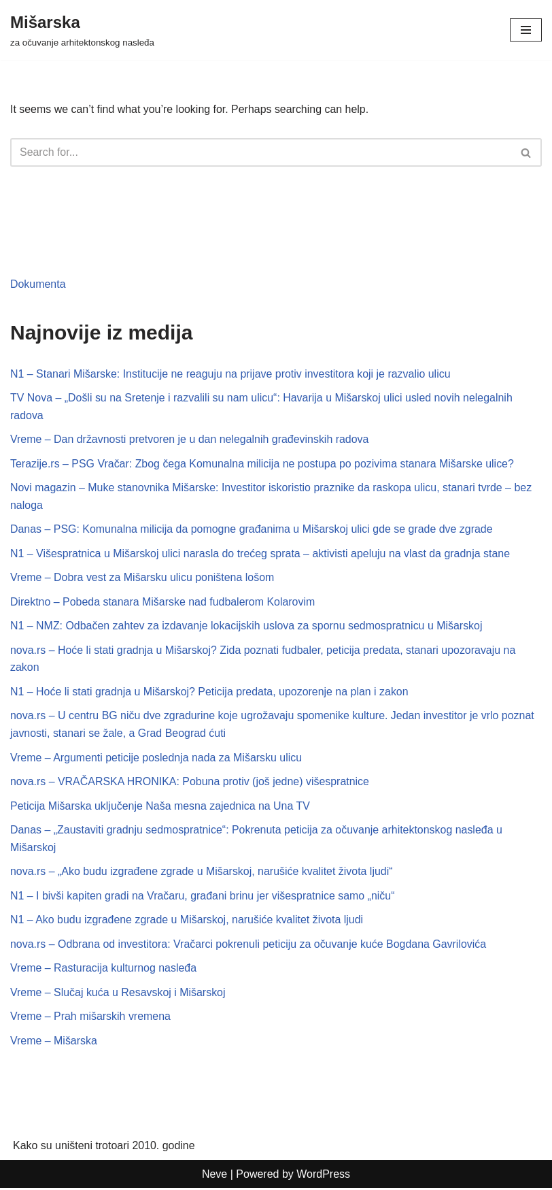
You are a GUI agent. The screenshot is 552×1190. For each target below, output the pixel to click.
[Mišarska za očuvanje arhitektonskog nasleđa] (82, 30)
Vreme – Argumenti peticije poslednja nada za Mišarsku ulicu (156, 758)
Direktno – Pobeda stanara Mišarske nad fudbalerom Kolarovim (163, 602)
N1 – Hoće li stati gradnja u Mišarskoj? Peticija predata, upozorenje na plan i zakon (210, 692)
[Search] (260, 152)
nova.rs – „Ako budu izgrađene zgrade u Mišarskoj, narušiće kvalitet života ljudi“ (202, 872)
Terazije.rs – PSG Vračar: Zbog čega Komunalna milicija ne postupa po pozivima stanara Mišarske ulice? (263, 463)
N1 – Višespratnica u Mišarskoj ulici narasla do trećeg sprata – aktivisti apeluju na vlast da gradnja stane (261, 554)
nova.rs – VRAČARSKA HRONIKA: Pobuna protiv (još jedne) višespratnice (190, 783)
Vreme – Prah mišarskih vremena (90, 1018)
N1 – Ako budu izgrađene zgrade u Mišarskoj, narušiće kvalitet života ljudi (187, 921)
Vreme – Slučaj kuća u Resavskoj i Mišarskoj (118, 993)
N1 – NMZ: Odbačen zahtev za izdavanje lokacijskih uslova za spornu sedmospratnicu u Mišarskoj (247, 626)
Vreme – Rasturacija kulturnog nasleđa (103, 969)
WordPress (323, 1175)
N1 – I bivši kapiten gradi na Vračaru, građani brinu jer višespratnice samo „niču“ (203, 897)
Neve (214, 1175)
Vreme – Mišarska (53, 1042)
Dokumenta (38, 284)
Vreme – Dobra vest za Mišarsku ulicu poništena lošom (142, 578)
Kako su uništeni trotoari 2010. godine (104, 1147)
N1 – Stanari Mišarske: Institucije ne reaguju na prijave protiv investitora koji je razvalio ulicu (231, 374)
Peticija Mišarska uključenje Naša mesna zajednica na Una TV (160, 806)
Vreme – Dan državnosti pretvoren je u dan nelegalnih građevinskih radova (190, 440)
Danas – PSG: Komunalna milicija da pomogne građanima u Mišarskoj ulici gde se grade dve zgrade (252, 529)
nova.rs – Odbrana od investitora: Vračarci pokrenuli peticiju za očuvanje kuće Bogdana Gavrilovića (249, 945)
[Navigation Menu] (526, 30)
